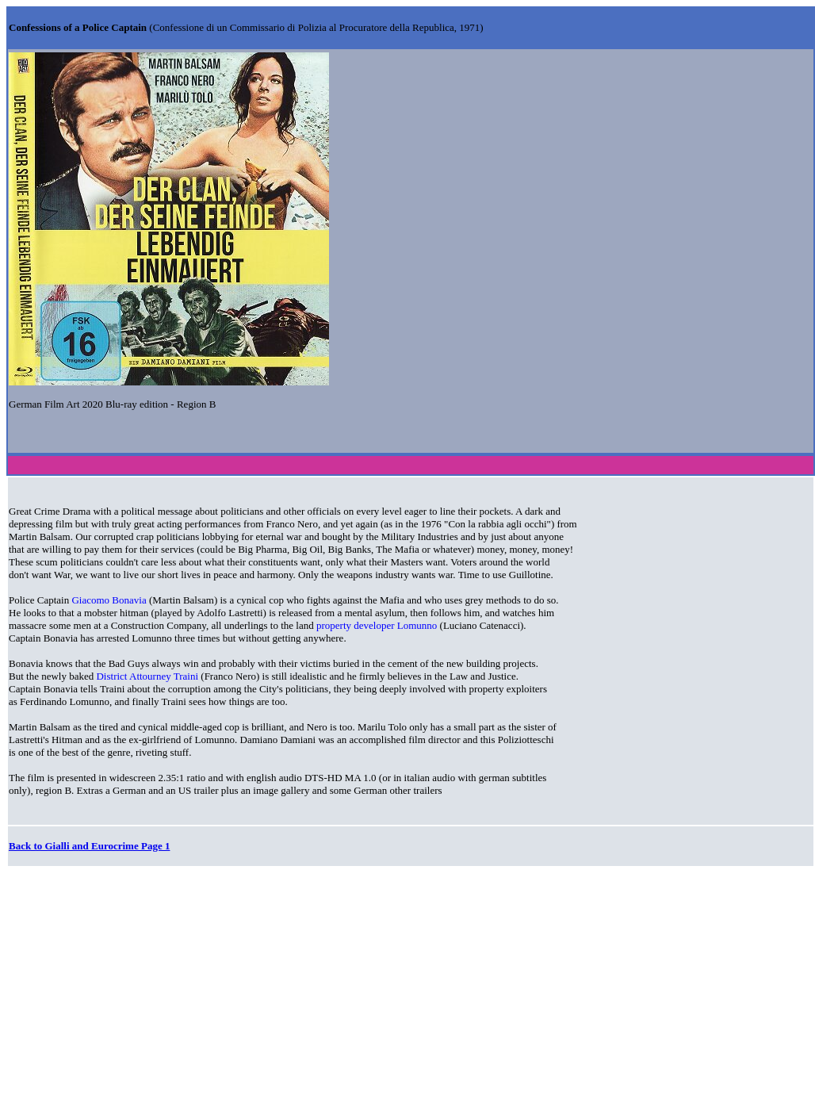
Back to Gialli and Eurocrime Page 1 (89, 846)
